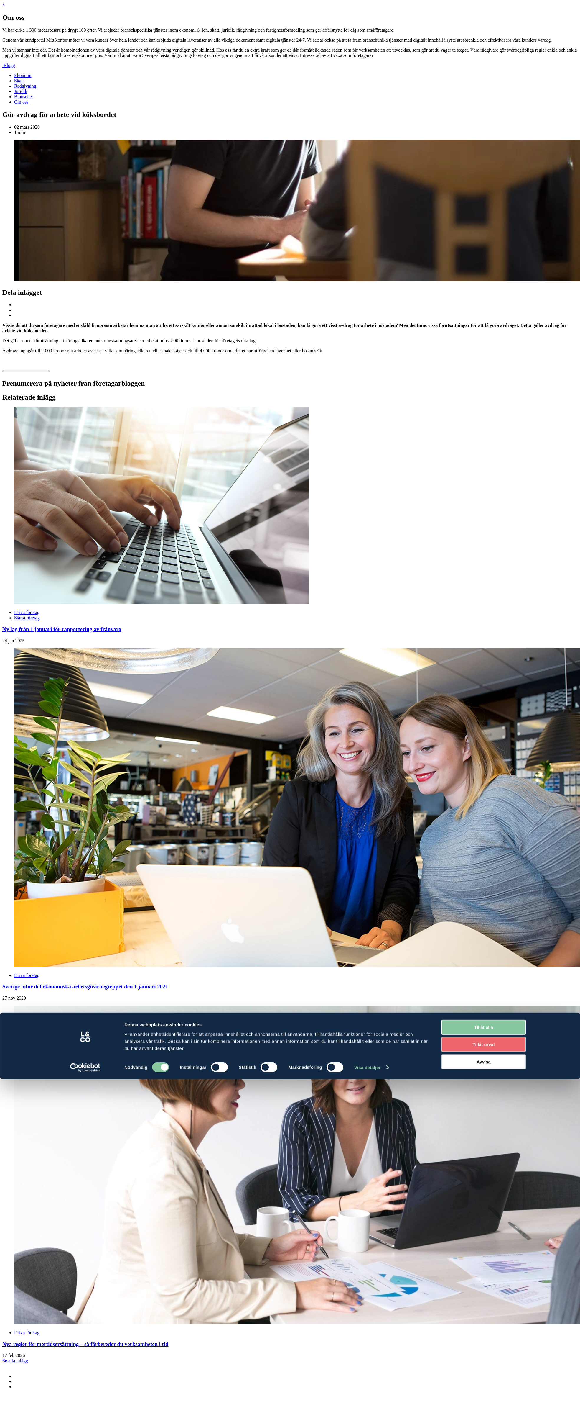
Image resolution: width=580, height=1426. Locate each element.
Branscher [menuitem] (23, 96)
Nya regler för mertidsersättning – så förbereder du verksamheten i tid (85, 1344)
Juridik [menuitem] (20, 91)
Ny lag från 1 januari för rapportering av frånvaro (61, 629)
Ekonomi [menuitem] (23, 75)
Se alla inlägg (15, 1360)
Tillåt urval (484, 776)
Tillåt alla (483, 758)
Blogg (9, 65)
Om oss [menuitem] (21, 101)
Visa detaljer (367, 798)
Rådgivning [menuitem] (25, 86)
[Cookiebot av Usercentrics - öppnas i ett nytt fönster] (85, 799)
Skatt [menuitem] (19, 80)
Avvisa (484, 793)
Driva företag (26, 612)
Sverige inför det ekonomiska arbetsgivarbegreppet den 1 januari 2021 (85, 986)
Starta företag (27, 617)
